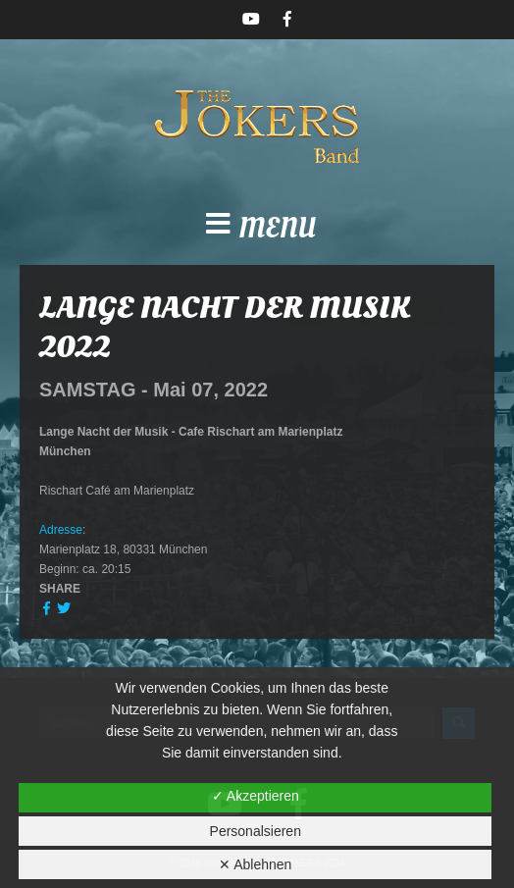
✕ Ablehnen (255, 864)
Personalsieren (255, 831)
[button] (257, 229)
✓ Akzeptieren (255, 796)
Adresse (60, 530)
